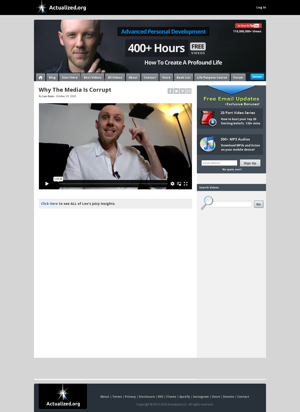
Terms (117, 397)
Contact (150, 77)
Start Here (69, 77)
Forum (238, 77)
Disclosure (147, 397)
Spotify (184, 397)
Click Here (49, 203)
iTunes (171, 397)
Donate (228, 397)
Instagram (201, 397)
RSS (160, 397)
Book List (183, 77)
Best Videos (92, 77)
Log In (261, 7)
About (133, 77)
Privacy (130, 397)
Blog (52, 77)
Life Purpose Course (212, 77)
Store (166, 77)
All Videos (115, 77)
